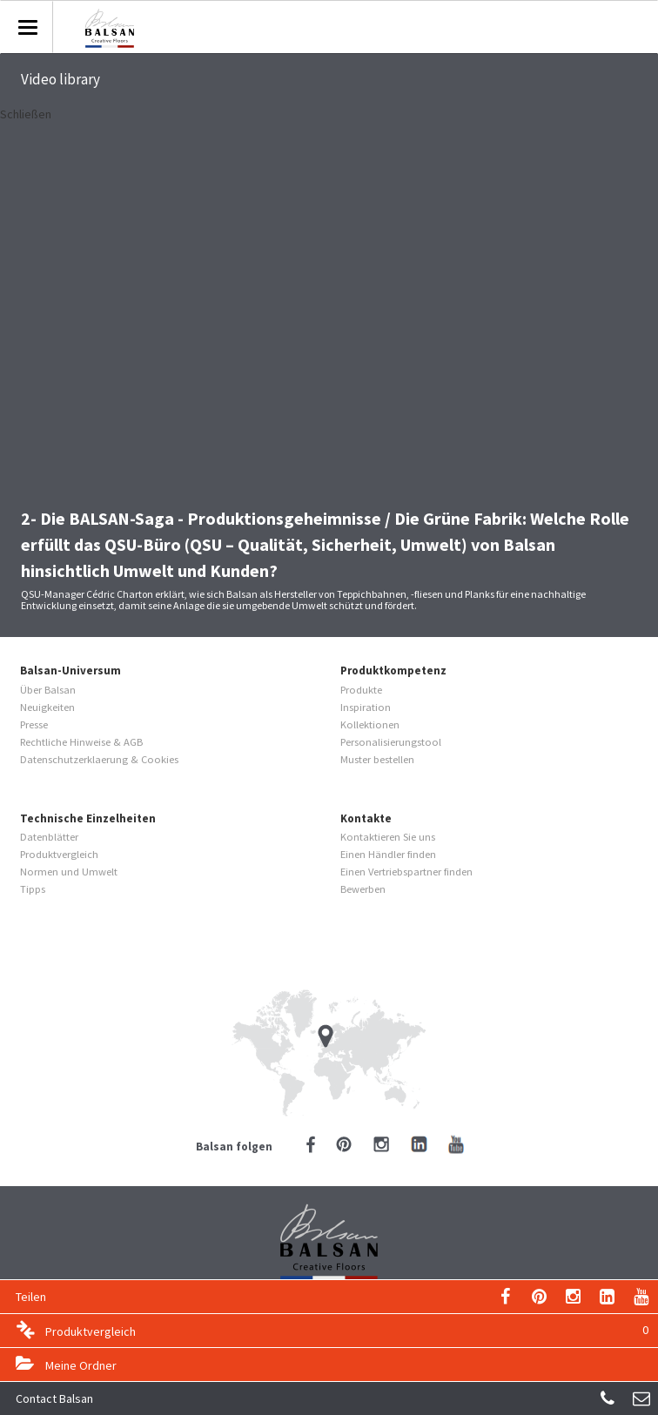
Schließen (25, 114)
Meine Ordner (81, 1365)
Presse (34, 724)
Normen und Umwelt (69, 871)
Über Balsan (48, 689)
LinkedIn (607, 1297)
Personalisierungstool (390, 741)
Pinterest (539, 1297)
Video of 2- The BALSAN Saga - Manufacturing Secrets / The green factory (329, 308)
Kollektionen (370, 724)
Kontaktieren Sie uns (387, 836)
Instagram (573, 1297)
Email (505, 1297)
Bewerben (363, 888)
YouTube (641, 1297)
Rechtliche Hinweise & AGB (81, 741)
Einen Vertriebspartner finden (406, 871)
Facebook (311, 1144)
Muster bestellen (377, 759)
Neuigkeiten (47, 707)
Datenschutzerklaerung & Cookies (99, 759)
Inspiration (365, 707)
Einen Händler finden (388, 854)
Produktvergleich (346, 1330)
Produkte (361, 689)
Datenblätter (49, 836)
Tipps (32, 888)
